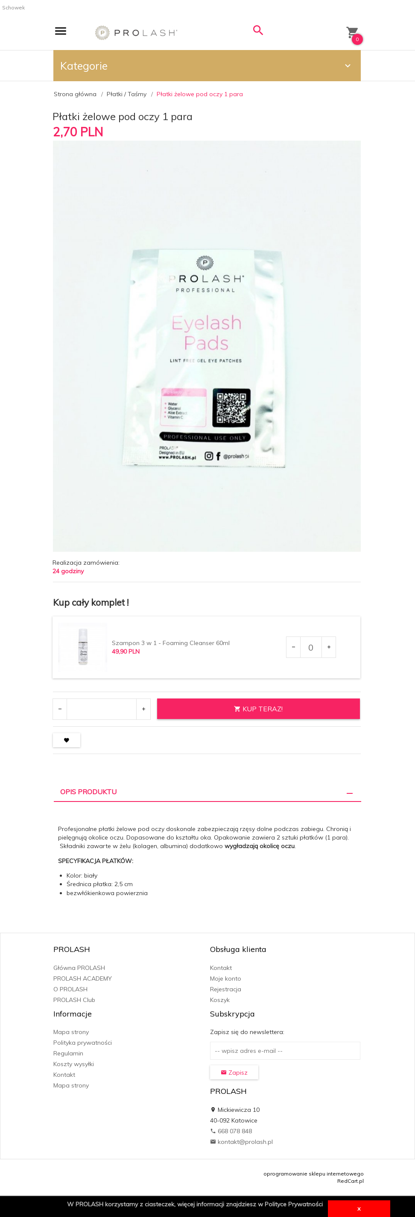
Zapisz (234, 1072)
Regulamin (68, 1053)
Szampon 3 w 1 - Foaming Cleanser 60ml (171, 643)
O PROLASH (70, 989)
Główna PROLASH (79, 968)
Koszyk (220, 1000)
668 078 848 (231, 1131)
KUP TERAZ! (258, 708)
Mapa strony (71, 1032)
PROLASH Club (74, 1000)
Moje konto (225, 978)
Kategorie (206, 65)
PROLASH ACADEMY (82, 978)
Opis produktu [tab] (88, 791)
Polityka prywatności (82, 1042)
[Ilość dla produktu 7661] (310, 647)
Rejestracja (225, 989)
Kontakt (221, 968)
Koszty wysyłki (73, 1064)
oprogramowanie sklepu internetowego (313, 1173)
